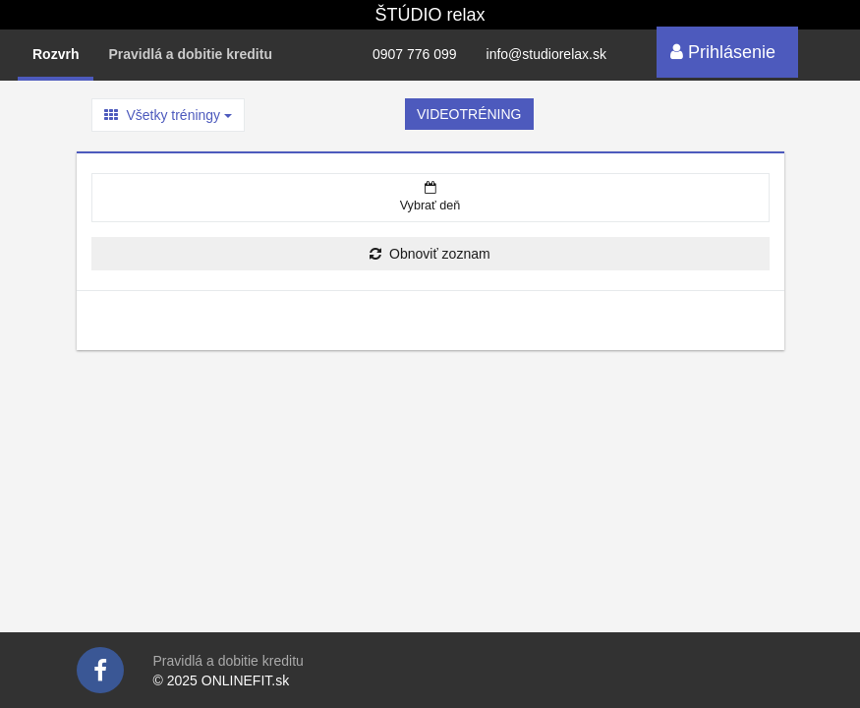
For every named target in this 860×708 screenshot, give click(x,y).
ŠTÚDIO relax (429, 15)
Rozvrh (55, 54)
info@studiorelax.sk (546, 54)
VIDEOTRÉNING (469, 114)
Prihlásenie (722, 52)
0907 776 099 (415, 54)
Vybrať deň (430, 196)
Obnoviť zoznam (429, 254)
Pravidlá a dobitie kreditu (190, 54)
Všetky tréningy (168, 115)
